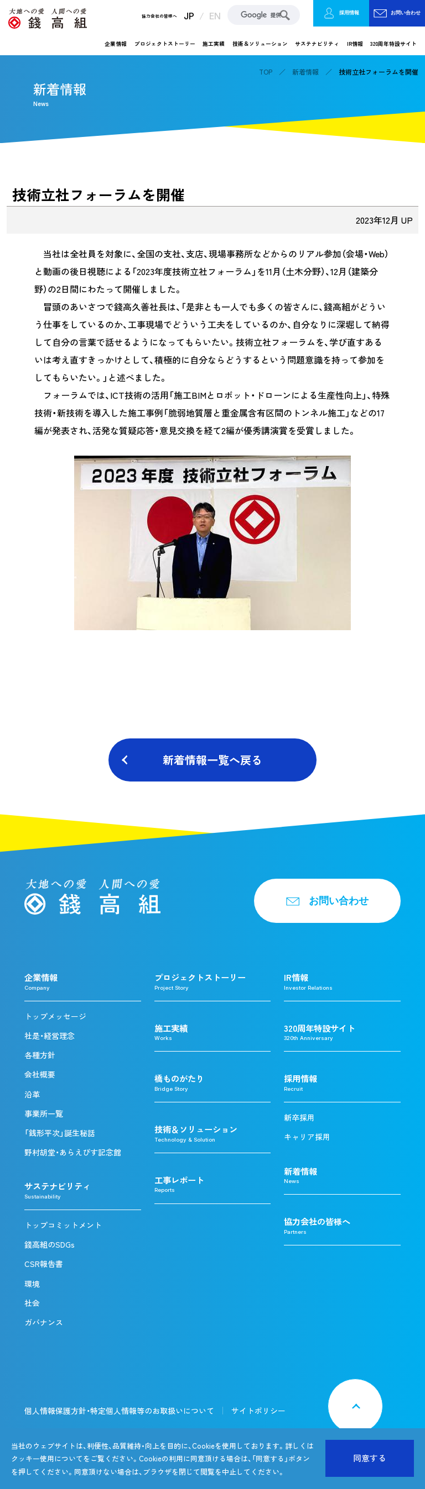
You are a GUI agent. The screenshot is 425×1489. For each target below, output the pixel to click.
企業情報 (116, 43)
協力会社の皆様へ (159, 16)
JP (189, 16)
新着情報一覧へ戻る (212, 760)
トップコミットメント (63, 1225)
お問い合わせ (397, 13)
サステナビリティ (317, 43)
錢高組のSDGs (49, 1244)
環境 (32, 1283)
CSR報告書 (43, 1263)
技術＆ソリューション (260, 43)
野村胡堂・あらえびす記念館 (72, 1152)
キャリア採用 (307, 1136)
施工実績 (214, 43)
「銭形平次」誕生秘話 (59, 1132)
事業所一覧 (43, 1113)
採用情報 (341, 13)
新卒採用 (299, 1117)
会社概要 (39, 1074)
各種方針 (39, 1054)
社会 (32, 1302)
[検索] (263, 15)
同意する (369, 1458)
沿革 (32, 1094)
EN (215, 16)
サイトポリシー (258, 1410)
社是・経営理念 (49, 1035)
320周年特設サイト (393, 43)
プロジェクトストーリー (164, 43)
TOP (265, 72)
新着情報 (305, 72)
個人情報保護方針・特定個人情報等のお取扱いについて (119, 1410)
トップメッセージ (55, 1016)
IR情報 (355, 43)
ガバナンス (43, 1322)
